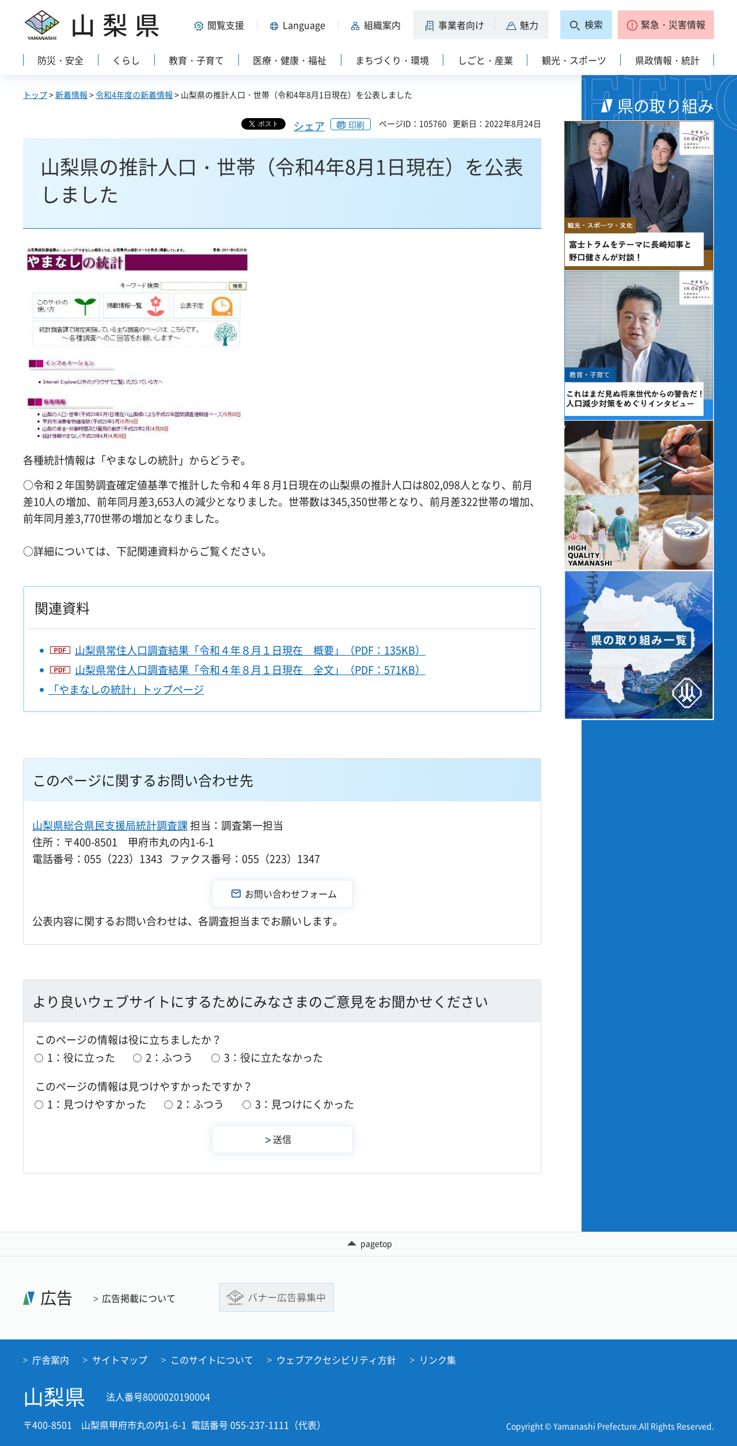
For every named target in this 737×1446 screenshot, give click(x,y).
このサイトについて (211, 1359)
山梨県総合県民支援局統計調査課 (110, 825)
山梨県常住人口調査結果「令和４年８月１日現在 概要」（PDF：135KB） (250, 650)
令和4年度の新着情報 (134, 94)
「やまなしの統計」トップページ (126, 689)
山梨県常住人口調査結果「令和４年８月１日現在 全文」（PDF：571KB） (250, 670)
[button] (221, 24)
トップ (35, 94)
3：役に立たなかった (273, 1057)
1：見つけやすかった (96, 1104)
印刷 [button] (356, 124)
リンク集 (437, 1359)
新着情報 (71, 94)
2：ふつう (169, 1057)
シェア (309, 126)
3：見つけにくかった (304, 1104)
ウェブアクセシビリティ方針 (336, 1359)
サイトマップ (119, 1359)
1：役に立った (81, 1057)
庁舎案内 (50, 1359)
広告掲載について (139, 1298)
